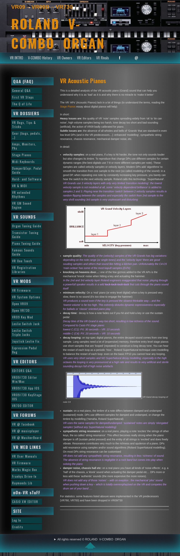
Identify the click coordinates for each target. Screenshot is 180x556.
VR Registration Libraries (24, 269)
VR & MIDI (19, 186)
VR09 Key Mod (22, 317)
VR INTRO (16, 57)
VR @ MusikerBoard (27, 437)
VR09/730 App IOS (26, 388)
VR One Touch (22, 261)
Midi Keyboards (23, 161)
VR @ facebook (23, 424)
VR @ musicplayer (25, 431)
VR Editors (84, 57)
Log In (16, 520)
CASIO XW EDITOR (25, 501)
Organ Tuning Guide (26, 226)
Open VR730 (21, 310)
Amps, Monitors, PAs (24, 146)
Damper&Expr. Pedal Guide (27, 170)
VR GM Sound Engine (21, 205)
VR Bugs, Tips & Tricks (24, 124)
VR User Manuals (24, 456)
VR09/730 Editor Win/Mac (24, 379)
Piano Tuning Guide (26, 243)
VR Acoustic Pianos (83, 80)
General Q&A (21, 90)
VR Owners (64, 57)
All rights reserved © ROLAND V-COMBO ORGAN (91, 543)
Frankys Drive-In (24, 476)
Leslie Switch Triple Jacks (22, 332)
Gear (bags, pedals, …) (26, 135)
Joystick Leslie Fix (26, 341)
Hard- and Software (27, 179)
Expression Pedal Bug (24, 350)
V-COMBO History (40, 57)
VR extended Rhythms (21, 194)
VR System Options (26, 297)
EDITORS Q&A (22, 370)
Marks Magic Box (24, 469)
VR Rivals (102, 57)
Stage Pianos (67, 106)
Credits (17, 527)
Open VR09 (20, 304)
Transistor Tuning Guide (25, 234)
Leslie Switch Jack (26, 324)
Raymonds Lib (22, 483)
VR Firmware (21, 290)
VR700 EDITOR (23, 405)
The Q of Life (22, 104)
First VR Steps (23, 97)
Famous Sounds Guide (23, 252)
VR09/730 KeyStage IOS (27, 397)
